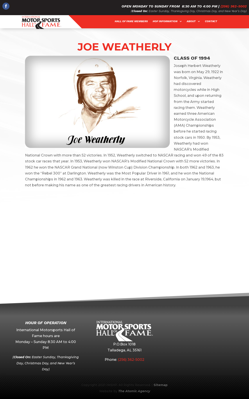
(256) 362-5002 (233, 6)
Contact (211, 21)
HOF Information (165, 21)
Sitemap (161, 385)
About (191, 21)
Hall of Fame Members (131, 21)
